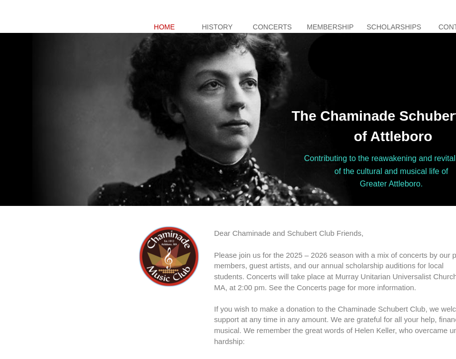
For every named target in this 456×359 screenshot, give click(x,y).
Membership (330, 27)
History (217, 27)
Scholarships (393, 27)
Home (164, 27)
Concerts (272, 27)
